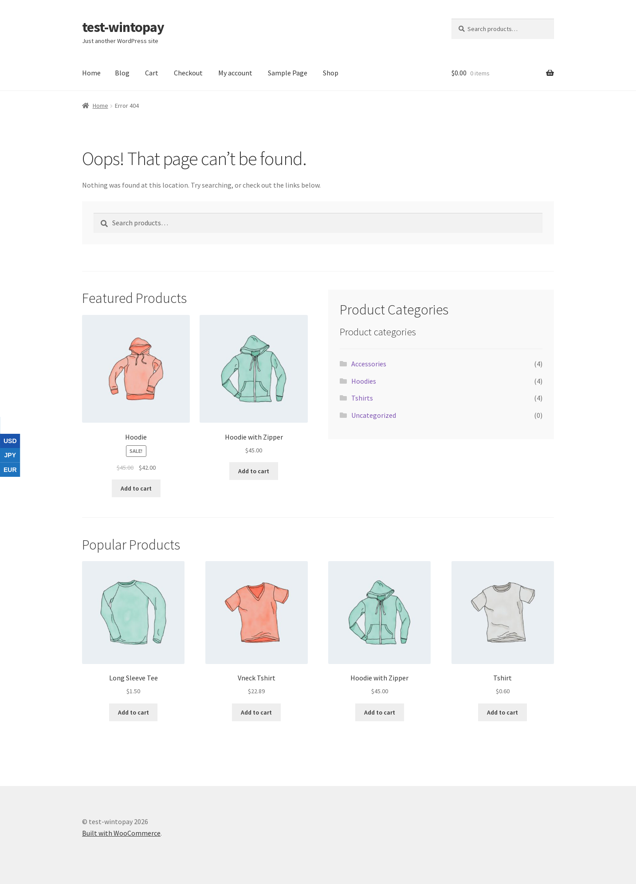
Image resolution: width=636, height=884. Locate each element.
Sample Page (287, 72)
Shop (330, 72)
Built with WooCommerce (121, 833)
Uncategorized (373, 415)
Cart (151, 72)
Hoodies (363, 381)
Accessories (368, 363)
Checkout (188, 72)
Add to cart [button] (136, 488)
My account (235, 72)
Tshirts (362, 397)
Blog (122, 72)
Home (91, 72)
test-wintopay (123, 27)
